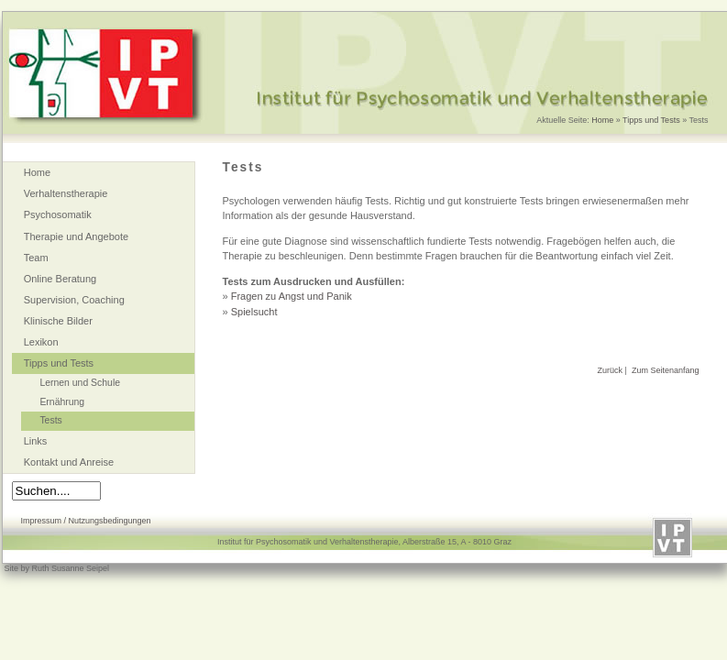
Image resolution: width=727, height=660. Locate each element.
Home (602, 120)
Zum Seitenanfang (665, 370)
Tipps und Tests (651, 120)
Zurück (610, 370)
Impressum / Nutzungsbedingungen (86, 520)
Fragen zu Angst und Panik (291, 296)
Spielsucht (254, 311)
